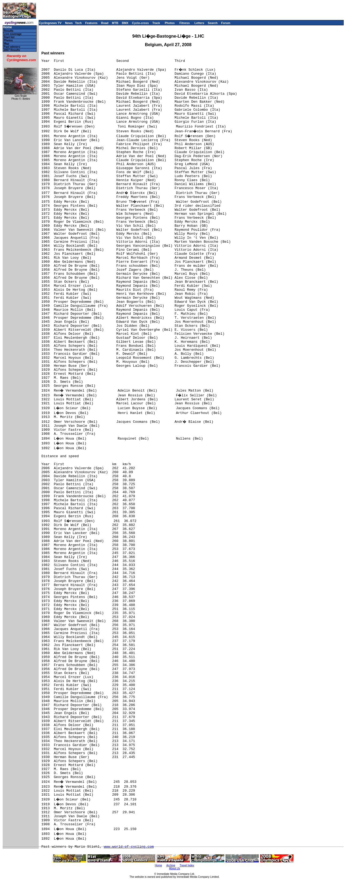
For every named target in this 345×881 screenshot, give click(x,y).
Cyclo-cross (140, 23)
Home (7, 27)
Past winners (12, 46)
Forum (225, 23)
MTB (115, 23)
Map (6, 43)
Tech (78, 23)
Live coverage (13, 34)
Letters (199, 23)
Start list (9, 37)
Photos (170, 23)
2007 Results (12, 50)
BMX (125, 23)
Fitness (184, 23)
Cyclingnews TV (50, 23)
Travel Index (187, 865)
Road (105, 23)
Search (213, 23)
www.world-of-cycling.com (129, 847)
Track (156, 23)
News (69, 23)
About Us (174, 868)
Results (8, 30)
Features (91, 23)
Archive (170, 865)
